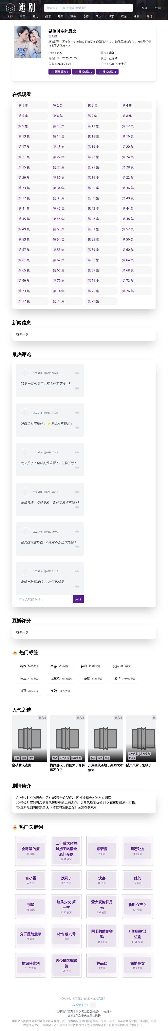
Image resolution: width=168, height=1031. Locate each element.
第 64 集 (128, 260)
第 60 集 (128, 249)
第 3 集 (92, 105)
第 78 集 (59, 301)
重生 (73, 16)
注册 (158, 8)
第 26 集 (59, 167)
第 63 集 (93, 260)
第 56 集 (128, 239)
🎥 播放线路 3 (107, 72)
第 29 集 (24, 177)
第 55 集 (93, 239)
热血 (60, 16)
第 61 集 (24, 260)
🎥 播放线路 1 (59, 72)
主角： (105, 64)
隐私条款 (84, 1011)
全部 (10, 16)
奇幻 (149, 16)
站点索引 (100, 998)
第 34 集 (59, 188)
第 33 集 (24, 188)
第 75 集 (93, 291)
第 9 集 (23, 126)
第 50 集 (59, 229)
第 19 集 (93, 146)
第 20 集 (128, 146)
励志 (111, 16)
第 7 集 (92, 116)
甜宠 (48, 16)
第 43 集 (93, 208)
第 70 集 (59, 280)
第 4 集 (127, 105)
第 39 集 (93, 198)
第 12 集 (128, 126)
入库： (52, 64)
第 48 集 (128, 219)
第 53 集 (24, 239)
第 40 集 (128, 198)
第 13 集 (24, 136)
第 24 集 (128, 157)
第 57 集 (24, 249)
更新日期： (55, 58)
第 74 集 (59, 291)
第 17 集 (24, 146)
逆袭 (136, 16)
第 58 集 (59, 249)
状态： (105, 58)
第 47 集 (93, 219)
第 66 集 (59, 270)
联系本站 (73, 1011)
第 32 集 (128, 177)
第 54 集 (59, 239)
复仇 (35, 16)
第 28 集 (128, 167)
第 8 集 (127, 116)
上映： (52, 52)
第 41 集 (24, 208)
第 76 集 (128, 291)
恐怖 (86, 16)
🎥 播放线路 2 (83, 72)
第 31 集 (93, 177)
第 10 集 (59, 126)
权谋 (124, 16)
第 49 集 (24, 229)
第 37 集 (24, 198)
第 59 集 (93, 249)
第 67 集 (93, 270)
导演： (105, 52)
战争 (98, 16)
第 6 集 (58, 116)
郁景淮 (122, 64)
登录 (144, 8)
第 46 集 (59, 219)
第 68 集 (128, 270)
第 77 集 (24, 301)
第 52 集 (128, 229)
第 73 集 (24, 291)
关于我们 (61, 1011)
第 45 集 (24, 219)
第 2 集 (58, 105)
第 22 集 (59, 157)
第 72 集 (128, 280)
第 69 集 (24, 280)
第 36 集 (128, 188)
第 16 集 (128, 136)
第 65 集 (24, 270)
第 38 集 (59, 198)
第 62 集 (59, 260)
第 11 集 (93, 126)
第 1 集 (23, 105)
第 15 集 (93, 136)
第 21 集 (24, 157)
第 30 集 (59, 177)
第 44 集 (128, 208)
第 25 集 (24, 167)
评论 (78, 599)
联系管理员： (84, 1005)
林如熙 (113, 64)
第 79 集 (93, 301)
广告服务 (106, 1011)
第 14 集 (59, 136)
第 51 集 (93, 229)
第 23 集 (93, 157)
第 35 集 (93, 188)
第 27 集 (93, 167)
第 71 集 (93, 280)
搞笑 (22, 16)
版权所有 (95, 1011)
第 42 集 (59, 208)
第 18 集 (59, 146)
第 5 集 (23, 116)
